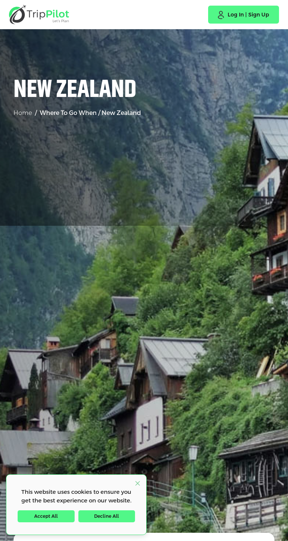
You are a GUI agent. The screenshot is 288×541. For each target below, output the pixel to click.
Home (23, 112)
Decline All (106, 516)
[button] (243, 15)
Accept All (46, 516)
